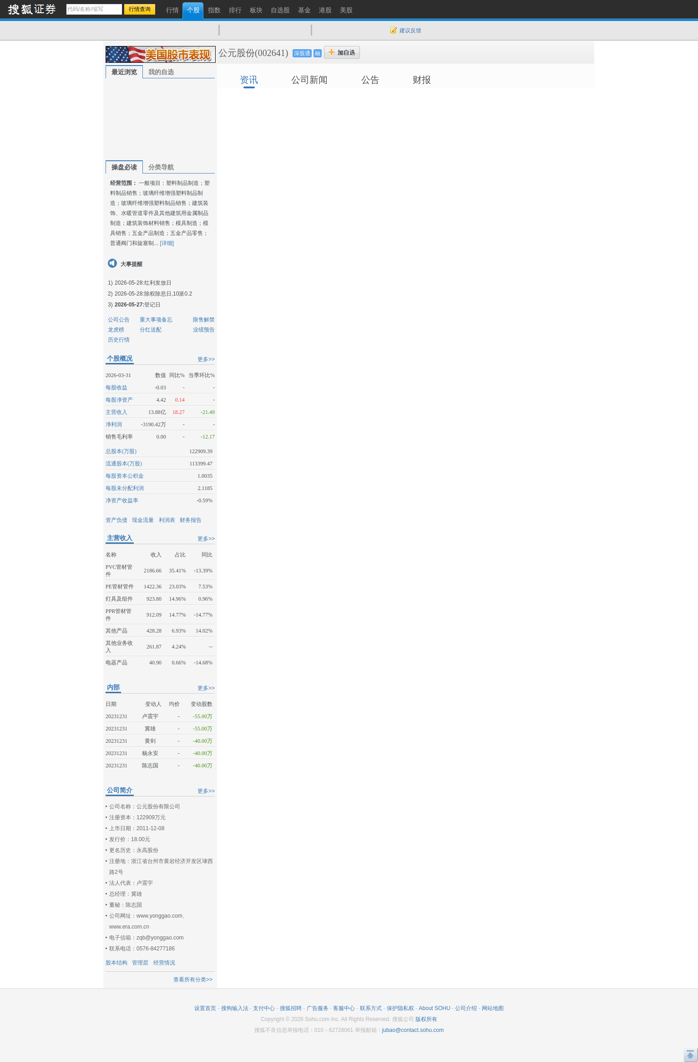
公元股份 (236, 53)
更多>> (206, 359)
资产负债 (116, 520)
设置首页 (205, 1008)
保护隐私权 (400, 1008)
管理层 (140, 963)
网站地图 (493, 1008)
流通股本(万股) (124, 463)
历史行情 (119, 340)
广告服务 (318, 1008)
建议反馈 (410, 30)
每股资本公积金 (125, 476)
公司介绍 (466, 1008)
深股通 (302, 53)
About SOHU (434, 1008)
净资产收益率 (122, 500)
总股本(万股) (121, 451)
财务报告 (191, 520)
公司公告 (119, 320)
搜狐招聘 (291, 1008)
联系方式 (371, 1008)
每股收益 (116, 387)
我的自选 (161, 72)
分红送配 (151, 330)
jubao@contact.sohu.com (413, 1030)
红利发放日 (158, 283)
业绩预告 (204, 330)
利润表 (167, 520)
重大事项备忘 (156, 320)
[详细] (167, 243)
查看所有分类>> (192, 979)
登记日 (152, 304)
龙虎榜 (116, 330)
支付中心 (264, 1008)
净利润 (114, 424)
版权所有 (426, 1019)
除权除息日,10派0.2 (168, 294)
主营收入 (116, 412)
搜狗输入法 (234, 1008)
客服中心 (344, 1008)
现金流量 (143, 520)
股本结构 (116, 963)
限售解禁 (204, 320)
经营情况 (164, 963)
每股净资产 (119, 400)
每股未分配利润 (125, 488)
